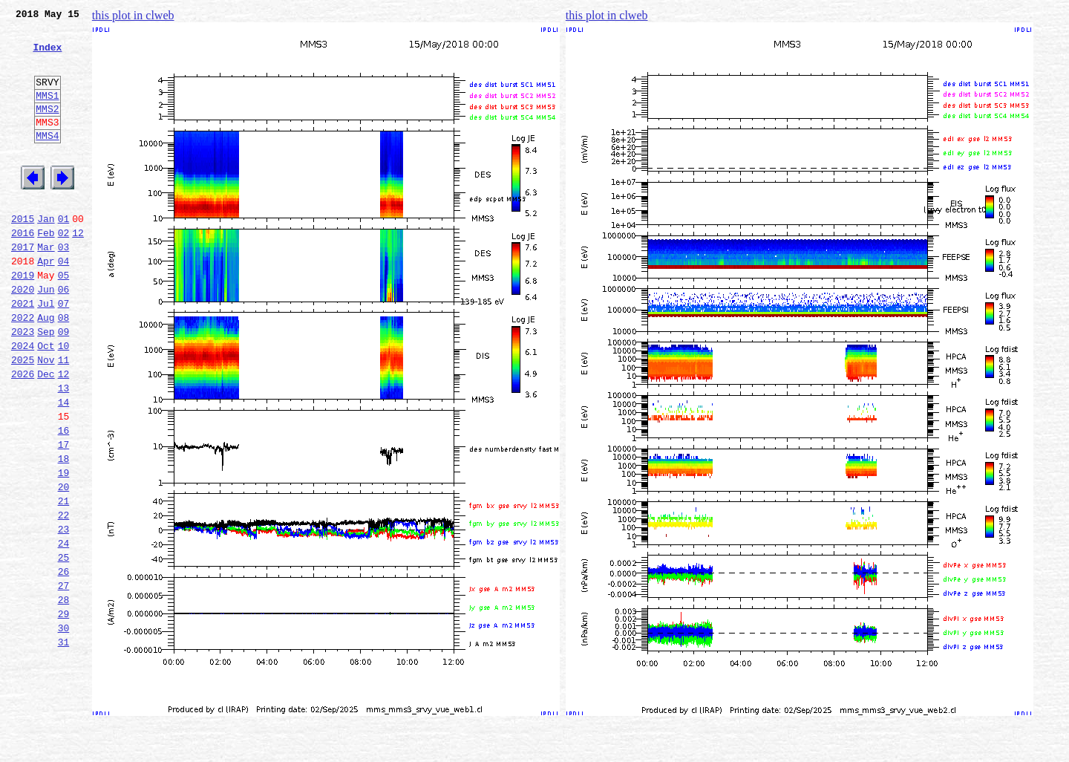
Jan (45, 254)
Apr (45, 303)
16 (64, 499)
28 (64, 695)
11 (64, 417)
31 (64, 744)
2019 (22, 319)
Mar (45, 286)
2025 (22, 417)
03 (64, 286)
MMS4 (47, 159)
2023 (22, 384)
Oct (45, 401)
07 (64, 352)
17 (64, 515)
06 (64, 335)
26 (64, 662)
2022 (22, 368)
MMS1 (47, 113)
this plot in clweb (133, 15)
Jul (45, 352)
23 (64, 613)
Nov (45, 417)
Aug (45, 368)
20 (64, 564)
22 (64, 597)
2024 (22, 401)
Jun (45, 335)
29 (64, 711)
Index (47, 55)
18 (64, 531)
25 (64, 646)
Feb (45, 270)
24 (64, 629)
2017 (22, 286)
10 (64, 401)
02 (64, 270)
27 (64, 679)
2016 (22, 270)
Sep (45, 384)
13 (64, 450)
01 (64, 254)
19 (64, 548)
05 (64, 319)
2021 (22, 352)
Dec (45, 433)
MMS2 (47, 128)
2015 (22, 254)
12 (78, 270)
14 (64, 466)
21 (64, 580)
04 (64, 303)
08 (64, 368)
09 (64, 384)
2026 (22, 433)
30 (64, 728)
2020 (22, 335)
